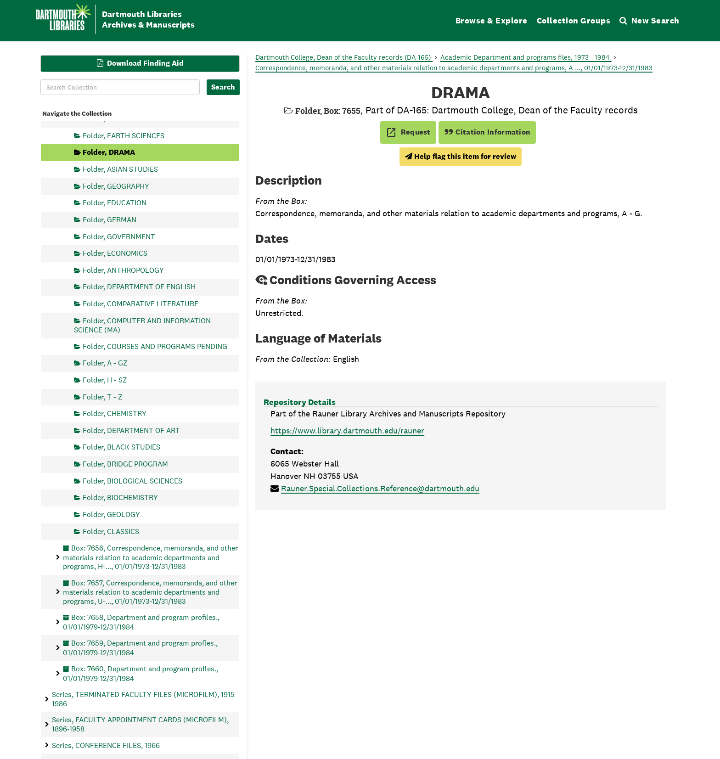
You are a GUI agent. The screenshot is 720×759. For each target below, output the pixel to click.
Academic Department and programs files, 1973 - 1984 (526, 57)
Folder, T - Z (103, 396)
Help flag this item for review (460, 156)
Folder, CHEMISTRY (114, 413)
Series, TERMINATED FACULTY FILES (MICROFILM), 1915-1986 (144, 699)
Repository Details (300, 402)
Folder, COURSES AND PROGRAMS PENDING (155, 346)
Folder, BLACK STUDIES (121, 447)
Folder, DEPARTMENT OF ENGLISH (139, 287)
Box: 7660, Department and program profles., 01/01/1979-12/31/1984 (140, 673)
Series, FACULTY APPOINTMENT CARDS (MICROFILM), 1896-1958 (140, 724)
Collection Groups (574, 20)
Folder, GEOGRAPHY (116, 186)
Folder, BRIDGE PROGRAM (125, 464)
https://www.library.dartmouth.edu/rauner (347, 430)
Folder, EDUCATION (114, 203)
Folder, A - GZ (105, 363)
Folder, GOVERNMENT (119, 236)
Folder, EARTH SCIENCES (123, 135)
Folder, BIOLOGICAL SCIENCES (132, 480)
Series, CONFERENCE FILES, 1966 (106, 745)
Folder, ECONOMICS (115, 253)
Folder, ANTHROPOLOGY (123, 270)
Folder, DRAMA (109, 152)
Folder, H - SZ (105, 379)
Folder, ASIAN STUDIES (120, 169)
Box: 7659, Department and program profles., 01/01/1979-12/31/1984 (140, 647)
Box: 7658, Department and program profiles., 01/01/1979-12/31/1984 (141, 622)
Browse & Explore (492, 20)
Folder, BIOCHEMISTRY (120, 497)
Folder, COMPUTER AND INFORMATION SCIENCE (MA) (142, 324)
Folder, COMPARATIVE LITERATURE (140, 304)
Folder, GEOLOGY (111, 514)
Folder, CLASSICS (111, 531)
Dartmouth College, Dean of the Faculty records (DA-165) (344, 57)
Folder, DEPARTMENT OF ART (131, 430)
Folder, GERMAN (109, 219)
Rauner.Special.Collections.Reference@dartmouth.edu (380, 488)
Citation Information (487, 132)
